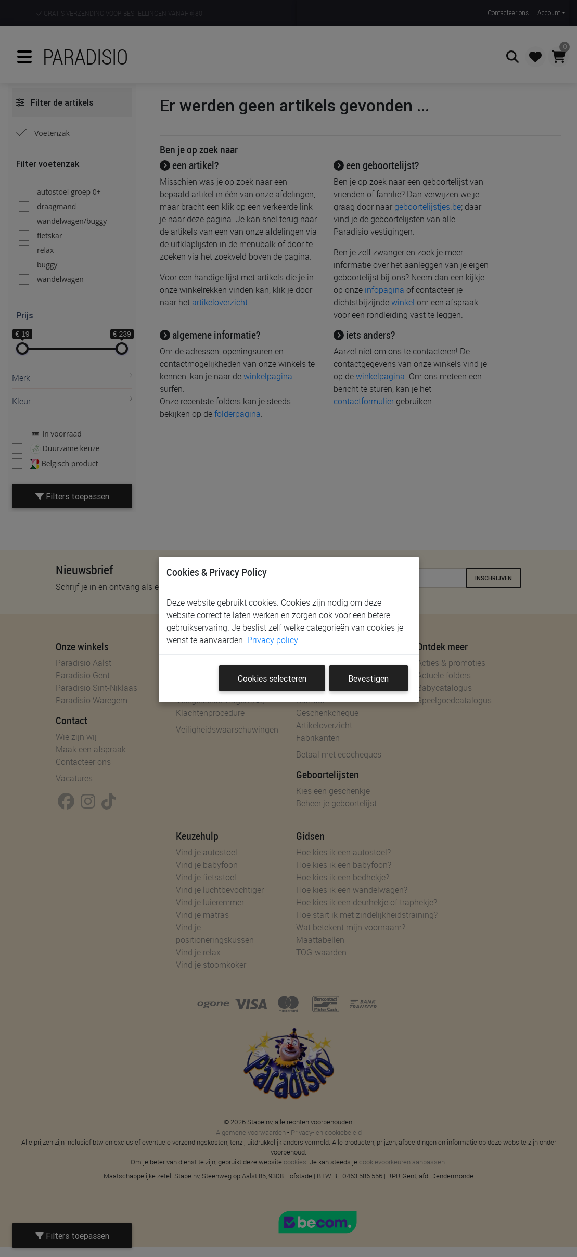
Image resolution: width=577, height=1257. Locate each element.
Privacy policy (272, 640)
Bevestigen (368, 678)
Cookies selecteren (272, 678)
